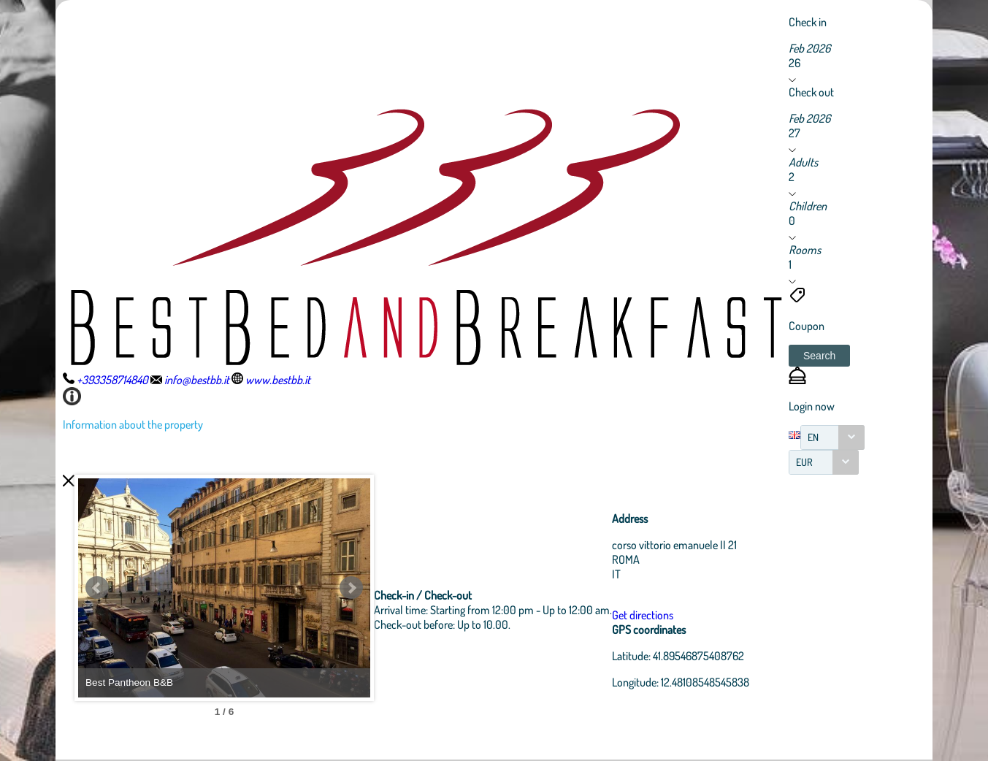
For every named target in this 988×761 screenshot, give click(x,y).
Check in (808, 22)
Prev (97, 588)
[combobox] (832, 437)
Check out (811, 92)
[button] (819, 356)
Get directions (642, 615)
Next (351, 588)
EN (813, 437)
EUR (804, 462)
